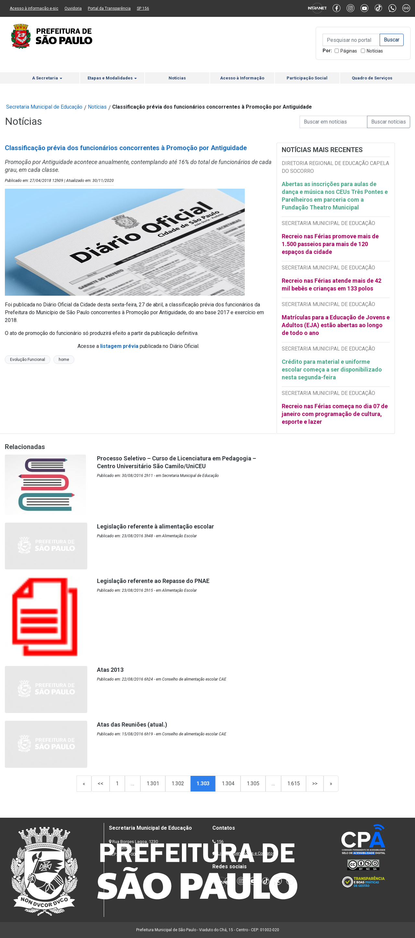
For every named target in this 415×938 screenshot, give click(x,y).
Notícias (375, 51)
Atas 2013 (110, 669)
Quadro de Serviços (372, 78)
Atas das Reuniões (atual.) (132, 724)
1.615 (293, 783)
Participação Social (307, 78)
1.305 (253, 783)
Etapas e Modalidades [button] (112, 78)
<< (100, 783)
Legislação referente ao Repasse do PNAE (153, 580)
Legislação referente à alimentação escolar (155, 526)
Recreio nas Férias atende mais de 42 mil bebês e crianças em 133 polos (331, 284)
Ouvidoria (73, 8)
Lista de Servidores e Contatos (246, 853)
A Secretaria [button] (47, 78)
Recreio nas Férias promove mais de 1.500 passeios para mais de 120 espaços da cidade (330, 244)
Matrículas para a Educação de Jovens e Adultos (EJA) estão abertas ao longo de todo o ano (336, 325)
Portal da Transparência (109, 8)
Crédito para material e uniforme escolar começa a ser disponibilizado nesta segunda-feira (332, 369)
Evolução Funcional (27, 359)
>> (314, 783)
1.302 (178, 783)
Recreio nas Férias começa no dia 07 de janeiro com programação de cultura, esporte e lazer (335, 414)
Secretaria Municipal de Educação (44, 107)
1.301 (153, 783)
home (64, 359)
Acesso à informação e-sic (34, 8)
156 (220, 841)
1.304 (228, 783)
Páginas (348, 51)
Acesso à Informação (242, 78)
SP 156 (143, 8)
